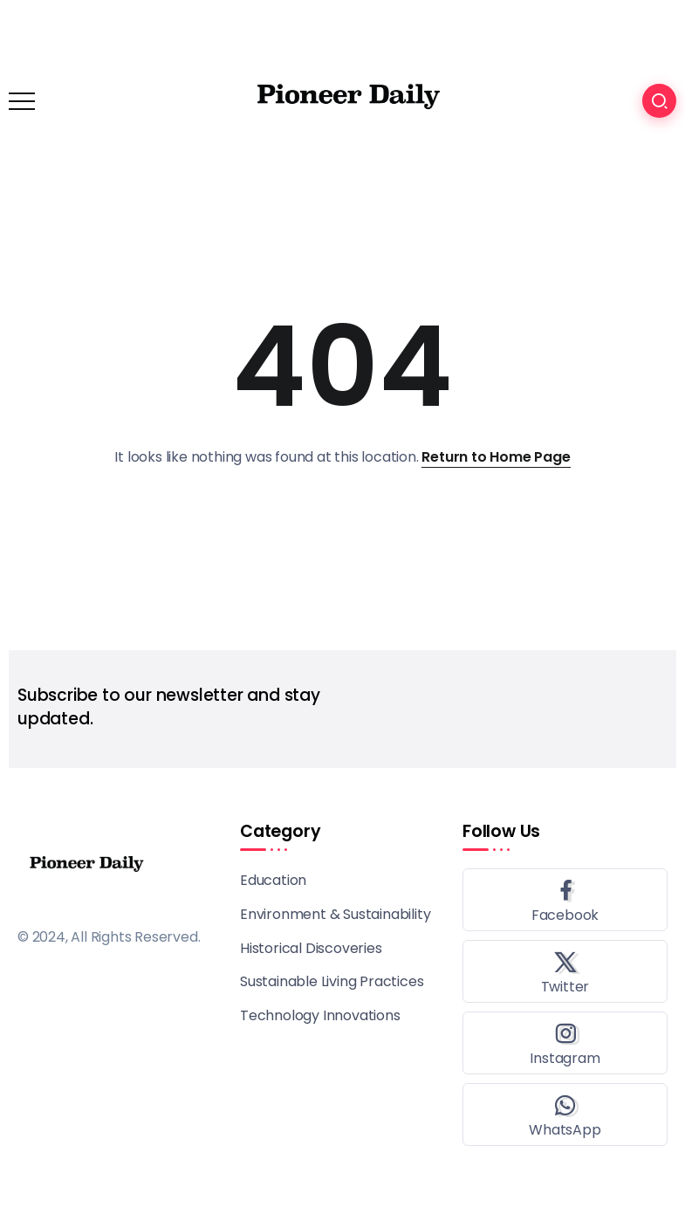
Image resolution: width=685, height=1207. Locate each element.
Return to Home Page (495, 457)
